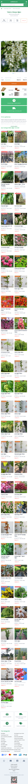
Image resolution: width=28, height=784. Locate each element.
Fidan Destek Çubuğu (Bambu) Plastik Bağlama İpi (7, 749)
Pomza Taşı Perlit (17, 751)
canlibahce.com (14, 1)
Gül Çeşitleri (3, 739)
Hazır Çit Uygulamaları (18, 744)
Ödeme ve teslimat (14, 766)
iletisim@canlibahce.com (14, 772)
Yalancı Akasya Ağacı (16, 8)
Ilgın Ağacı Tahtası (17, 749)
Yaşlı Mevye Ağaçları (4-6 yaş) (19, 739)
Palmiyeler (3, 738)
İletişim (14, 770)
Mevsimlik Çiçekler (4, 744)
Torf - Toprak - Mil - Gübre (18, 748)
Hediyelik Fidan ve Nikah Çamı (6, 748)
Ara (25, 4)
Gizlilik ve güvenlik (14, 764)
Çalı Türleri (16, 735)
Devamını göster (14, 126)
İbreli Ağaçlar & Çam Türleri (19, 733)
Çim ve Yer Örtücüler (18, 746)
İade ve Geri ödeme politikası (14, 769)
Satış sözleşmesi (14, 767)
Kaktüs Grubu (16, 741)
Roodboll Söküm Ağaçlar (5, 751)
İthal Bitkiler (3, 733)
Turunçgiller (3, 743)
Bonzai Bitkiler (3, 746)
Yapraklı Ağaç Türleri (7, 8)
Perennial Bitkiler (17, 743)
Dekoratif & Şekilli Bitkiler (18, 736)
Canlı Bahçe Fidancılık (13, 774)
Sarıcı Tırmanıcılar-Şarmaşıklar (6, 736)
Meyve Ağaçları (3, 741)
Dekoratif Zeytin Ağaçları (18, 738)
